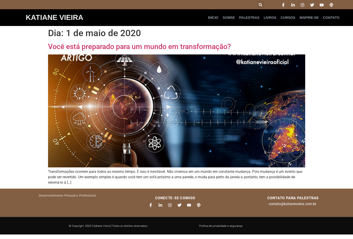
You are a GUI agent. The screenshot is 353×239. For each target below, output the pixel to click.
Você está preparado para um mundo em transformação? (139, 46)
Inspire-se (309, 17)
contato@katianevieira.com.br (292, 204)
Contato (331, 17)
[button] (260, 4)
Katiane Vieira (54, 17)
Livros (270, 17)
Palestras (249, 17)
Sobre (229, 17)
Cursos (288, 17)
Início (213, 17)
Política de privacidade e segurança (220, 225)
